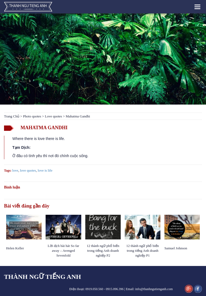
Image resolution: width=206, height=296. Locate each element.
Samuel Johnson (176, 248)
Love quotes (53, 116)
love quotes (28, 170)
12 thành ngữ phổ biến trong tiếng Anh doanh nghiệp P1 (142, 250)
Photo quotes (32, 116)
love (15, 170)
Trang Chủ (11, 116)
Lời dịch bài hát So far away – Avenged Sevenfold (63, 250)
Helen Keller (15, 248)
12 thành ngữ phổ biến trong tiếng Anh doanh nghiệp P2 (103, 250)
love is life (45, 170)
